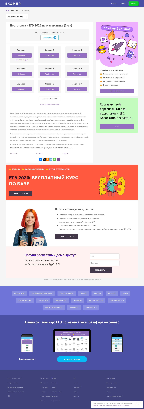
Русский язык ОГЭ (96, 300)
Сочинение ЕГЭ (111, 387)
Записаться (19, 193)
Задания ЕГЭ (77, 387)
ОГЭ (75, 378)
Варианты (39, 153)
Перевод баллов (111, 383)
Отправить (100, 270)
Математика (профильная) (42, 293)
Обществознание (66, 293)
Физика (83, 293)
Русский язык (19, 293)
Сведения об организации (16, 392)
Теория (76, 383)
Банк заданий (110, 378)
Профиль (45, 387)
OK (138, 404)
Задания (65, 153)
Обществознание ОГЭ (53, 307)
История (97, 293)
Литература (43, 300)
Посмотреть (49, 37)
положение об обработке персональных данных (86, 280)
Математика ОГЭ (117, 300)
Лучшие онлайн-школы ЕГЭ (114, 396)
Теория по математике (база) (50, 104)
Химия (125, 293)
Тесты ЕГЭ (13, 153)
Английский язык (24, 300)
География (78, 300)
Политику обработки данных (101, 405)
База (43, 392)
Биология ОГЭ (91, 307)
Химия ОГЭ (74, 307)
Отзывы (108, 392)
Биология (111, 293)
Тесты (75, 392)
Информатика (60, 300)
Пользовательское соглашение (120, 405)
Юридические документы (15, 387)
